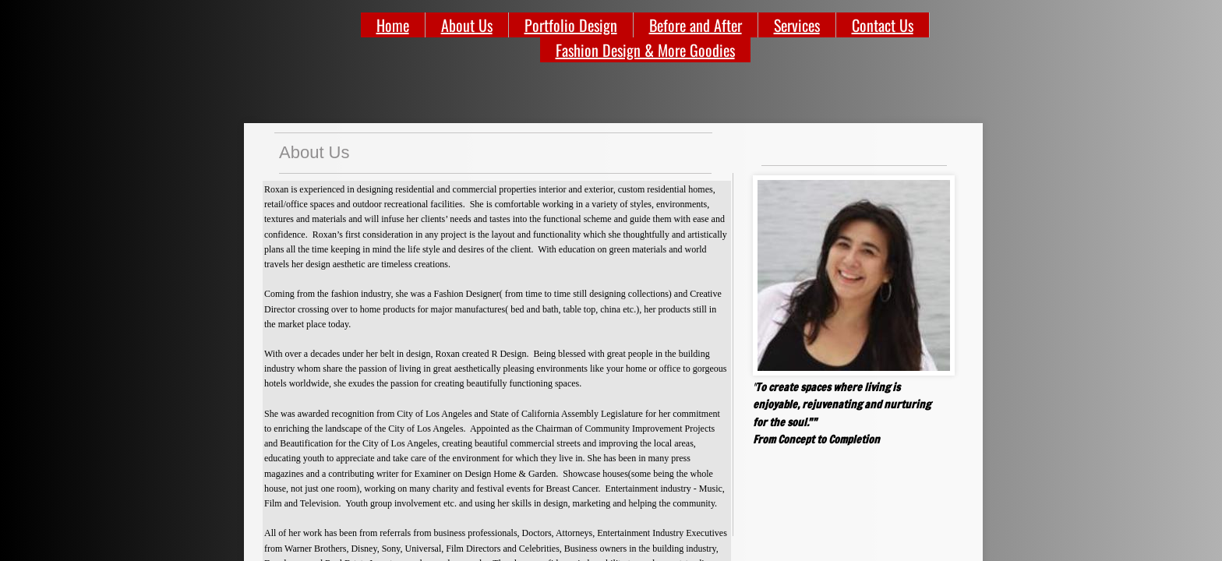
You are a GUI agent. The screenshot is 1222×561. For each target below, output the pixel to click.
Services (797, 25)
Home (392, 25)
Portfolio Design (570, 25)
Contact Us (882, 25)
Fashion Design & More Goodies (645, 50)
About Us (467, 25)
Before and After (695, 25)
